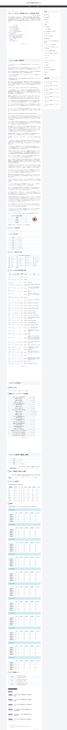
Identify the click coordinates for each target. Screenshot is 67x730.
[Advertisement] (24, 51)
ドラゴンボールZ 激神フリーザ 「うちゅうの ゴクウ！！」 (51, 105)
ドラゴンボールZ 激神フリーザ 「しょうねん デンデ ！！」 (51, 101)
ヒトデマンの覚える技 (15, 29)
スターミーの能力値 (14, 38)
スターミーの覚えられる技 (15, 30)
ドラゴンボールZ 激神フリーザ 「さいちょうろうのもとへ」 (51, 93)
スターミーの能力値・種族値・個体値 (15, 36)
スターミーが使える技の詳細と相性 (16, 31)
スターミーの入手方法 (12, 32)
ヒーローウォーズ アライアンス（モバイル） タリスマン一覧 (51, 82)
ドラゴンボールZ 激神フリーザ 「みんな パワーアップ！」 (51, 86)
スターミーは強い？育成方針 (13, 26)
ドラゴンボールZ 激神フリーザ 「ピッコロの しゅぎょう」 (51, 90)
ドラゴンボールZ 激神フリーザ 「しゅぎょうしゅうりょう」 (51, 97)
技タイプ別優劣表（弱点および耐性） (16, 37)
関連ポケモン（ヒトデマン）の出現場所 (17, 35)
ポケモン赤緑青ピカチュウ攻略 (12, 689)
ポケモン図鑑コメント (14, 41)
